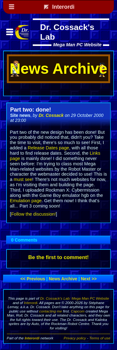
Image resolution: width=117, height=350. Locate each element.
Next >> (89, 278)
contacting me (50, 311)
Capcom (78, 311)
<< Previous (32, 278)
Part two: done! (30, 110)
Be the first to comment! (58, 257)
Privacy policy (75, 338)
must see (23, 179)
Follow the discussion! (33, 214)
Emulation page (26, 200)
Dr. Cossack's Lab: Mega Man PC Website (74, 298)
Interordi (30, 303)
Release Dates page (48, 147)
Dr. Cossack (51, 115)
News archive (63, 278)
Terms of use (99, 338)
